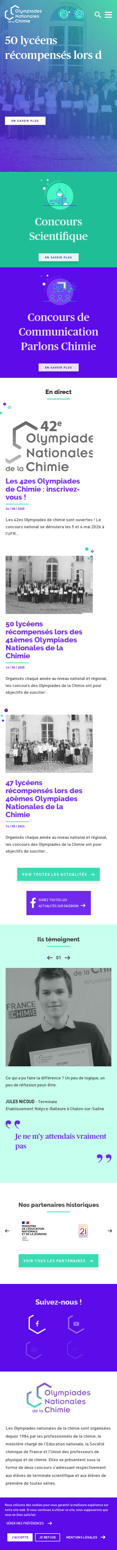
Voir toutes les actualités (58, 878)
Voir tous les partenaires (58, 1265)
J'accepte (20, 1537)
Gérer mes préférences (25, 1523)
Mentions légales (81, 1537)
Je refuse (47, 1537)
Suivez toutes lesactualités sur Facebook (58, 906)
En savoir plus (25, 120)
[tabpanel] (58, 79)
